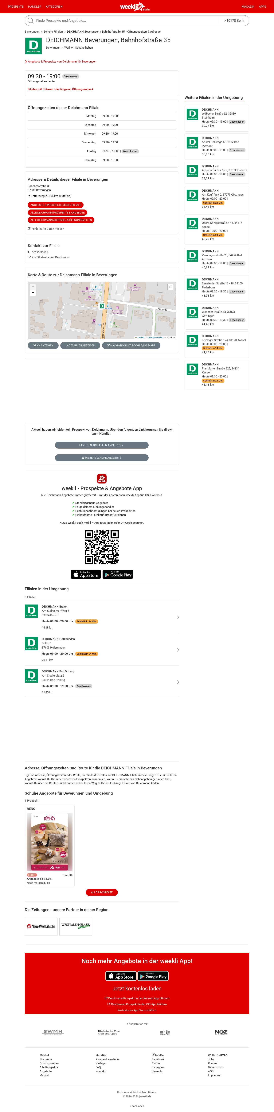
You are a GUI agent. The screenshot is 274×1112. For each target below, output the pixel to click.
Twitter (156, 1063)
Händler (34, 6)
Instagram (158, 1067)
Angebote (46, 1071)
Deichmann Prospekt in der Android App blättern (137, 998)
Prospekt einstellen (108, 1059)
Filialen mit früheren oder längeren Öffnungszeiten (60, 89)
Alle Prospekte (102, 892)
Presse (212, 1063)
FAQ (98, 1067)
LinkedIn (157, 1071)
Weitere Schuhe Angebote (101, 457)
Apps (262, 6)
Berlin (146, 9)
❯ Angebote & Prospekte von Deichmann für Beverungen (60, 61)
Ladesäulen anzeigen (80, 345)
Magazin (248, 6)
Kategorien (54, 6)
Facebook (158, 1059)
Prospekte (16, 6)
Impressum (215, 1075)
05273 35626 (38, 252)
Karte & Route (72, 275)
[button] (171, 287)
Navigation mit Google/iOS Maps (131, 345)
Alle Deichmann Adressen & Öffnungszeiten (61, 220)
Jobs (211, 1059)
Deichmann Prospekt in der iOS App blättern (137, 1004)
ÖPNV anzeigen (43, 345)
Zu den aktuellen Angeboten (101, 445)
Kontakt (101, 1071)
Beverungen (32, 31)
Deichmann (53, 47)
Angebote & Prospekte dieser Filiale (55, 204)
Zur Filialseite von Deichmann (48, 257)
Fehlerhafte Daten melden (46, 228)
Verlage (100, 1063)
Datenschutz (216, 1067)
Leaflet (139, 337)
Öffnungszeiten (49, 1063)
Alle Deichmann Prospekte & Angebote (57, 212)
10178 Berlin (235, 20)
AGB (210, 1071)
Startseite (46, 1059)
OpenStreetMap (155, 337)
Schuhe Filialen (53, 31)
